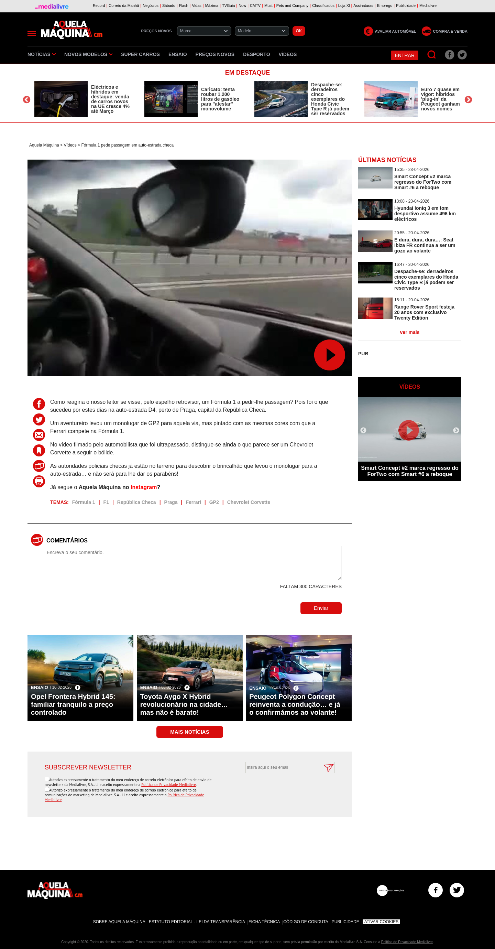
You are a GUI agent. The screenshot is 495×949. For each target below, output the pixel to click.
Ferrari (193, 502)
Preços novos (215, 54)
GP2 (214, 502)
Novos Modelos (88, 54)
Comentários (67, 540)
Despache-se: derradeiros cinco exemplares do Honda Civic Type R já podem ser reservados (330, 99)
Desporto (256, 54)
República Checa (136, 502)
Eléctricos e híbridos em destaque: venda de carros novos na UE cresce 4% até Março (110, 99)
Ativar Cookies (381, 921)
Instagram (144, 487)
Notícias (42, 54)
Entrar (405, 55)
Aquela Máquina (44, 145)
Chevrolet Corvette (248, 502)
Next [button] (468, 100)
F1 (106, 502)
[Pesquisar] (432, 55)
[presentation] (282, 790)
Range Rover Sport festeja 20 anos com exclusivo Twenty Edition (424, 312)
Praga (171, 502)
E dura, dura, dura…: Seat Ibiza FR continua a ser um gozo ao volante (424, 245)
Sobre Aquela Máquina (119, 921)
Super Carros (140, 54)
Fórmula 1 (83, 502)
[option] (82, 99)
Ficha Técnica (264, 921)
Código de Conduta (305, 921)
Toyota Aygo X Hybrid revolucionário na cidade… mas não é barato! (184, 704)
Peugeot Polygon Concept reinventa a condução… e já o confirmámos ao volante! (294, 704)
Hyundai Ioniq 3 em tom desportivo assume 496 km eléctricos (425, 213)
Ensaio (177, 54)
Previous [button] (26, 100)
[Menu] (32, 33)
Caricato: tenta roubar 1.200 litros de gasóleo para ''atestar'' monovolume (220, 99)
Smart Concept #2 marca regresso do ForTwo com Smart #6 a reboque (422, 182)
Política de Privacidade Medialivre (168, 784)
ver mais (410, 332)
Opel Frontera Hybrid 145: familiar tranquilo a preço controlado (73, 704)
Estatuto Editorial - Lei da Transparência (197, 921)
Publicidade (345, 921)
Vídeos (288, 54)
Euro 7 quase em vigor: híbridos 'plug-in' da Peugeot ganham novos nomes (440, 99)
